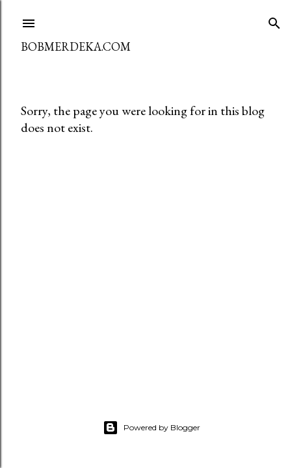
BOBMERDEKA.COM (76, 46)
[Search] (274, 20)
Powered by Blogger (151, 428)
